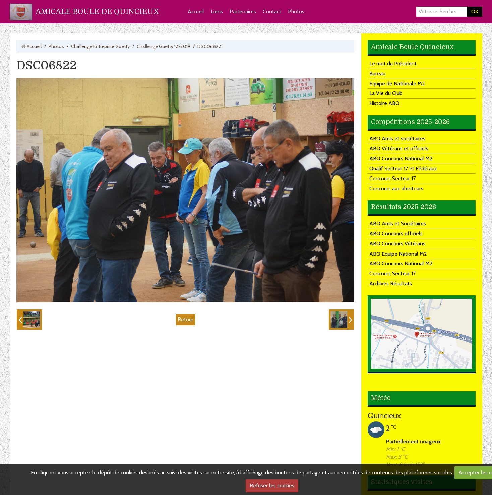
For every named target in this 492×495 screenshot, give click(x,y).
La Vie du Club (386, 93)
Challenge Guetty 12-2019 (163, 46)
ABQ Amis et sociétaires (397, 138)
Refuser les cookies (272, 485)
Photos (296, 11)
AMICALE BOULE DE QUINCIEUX (97, 11)
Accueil (196, 11)
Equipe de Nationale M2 (397, 83)
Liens (217, 11)
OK (474, 11)
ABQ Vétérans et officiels (398, 148)
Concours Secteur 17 (392, 178)
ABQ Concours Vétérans (397, 243)
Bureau (377, 73)
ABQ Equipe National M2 (398, 254)
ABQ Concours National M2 (401, 158)
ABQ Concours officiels (396, 233)
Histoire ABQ (384, 103)
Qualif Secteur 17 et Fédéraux (403, 168)
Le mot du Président (393, 63)
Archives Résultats (390, 283)
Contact (272, 11)
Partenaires (243, 11)
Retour (185, 319)
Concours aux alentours (396, 188)
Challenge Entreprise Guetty (100, 46)
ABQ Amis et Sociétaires (397, 223)
